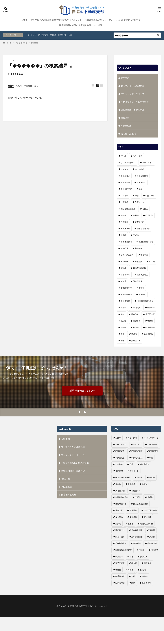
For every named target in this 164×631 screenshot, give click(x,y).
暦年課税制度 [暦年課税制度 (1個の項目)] (126, 287)
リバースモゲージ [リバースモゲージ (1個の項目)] (128, 162)
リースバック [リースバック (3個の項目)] (147, 162)
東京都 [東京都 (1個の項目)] (141, 287)
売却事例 (125, 77)
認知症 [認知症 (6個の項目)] (123, 320)
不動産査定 (126, 125)
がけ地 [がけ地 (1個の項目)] (123, 155)
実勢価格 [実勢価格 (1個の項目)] (124, 261)
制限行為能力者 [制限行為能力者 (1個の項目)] (143, 228)
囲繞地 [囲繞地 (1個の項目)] (136, 234)
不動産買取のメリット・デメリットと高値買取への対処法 (112, 20)
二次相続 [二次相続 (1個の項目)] (124, 195)
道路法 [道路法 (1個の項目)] (134, 333)
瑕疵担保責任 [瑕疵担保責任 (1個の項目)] (126, 294)
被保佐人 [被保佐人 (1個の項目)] (135, 313)
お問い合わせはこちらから (82, 390)
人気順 (19, 85)
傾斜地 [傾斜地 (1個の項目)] (136, 214)
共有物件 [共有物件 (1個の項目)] (124, 221)
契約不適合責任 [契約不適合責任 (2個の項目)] (127, 254)
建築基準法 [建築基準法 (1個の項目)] (125, 274)
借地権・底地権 (128, 133)
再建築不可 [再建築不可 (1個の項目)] (125, 228)
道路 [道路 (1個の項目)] (122, 333)
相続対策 (62, 35)
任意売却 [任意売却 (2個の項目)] (124, 201)
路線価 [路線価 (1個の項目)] (123, 326)
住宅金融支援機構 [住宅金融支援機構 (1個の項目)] (128, 208)
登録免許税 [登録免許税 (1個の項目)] (125, 300)
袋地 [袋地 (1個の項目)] (122, 313)
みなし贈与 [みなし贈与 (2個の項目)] (137, 155)
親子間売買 (43, 35)
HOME (24, 20)
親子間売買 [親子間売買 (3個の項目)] (150, 313)
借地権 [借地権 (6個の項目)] (123, 214)
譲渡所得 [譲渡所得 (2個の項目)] (136, 320)
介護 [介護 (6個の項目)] (137, 195)
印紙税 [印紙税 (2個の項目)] (123, 234)
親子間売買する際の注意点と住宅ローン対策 (80, 25)
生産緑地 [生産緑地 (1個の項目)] (142, 294)
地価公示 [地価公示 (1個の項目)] (124, 247)
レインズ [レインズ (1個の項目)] (124, 168)
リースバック (29, 35)
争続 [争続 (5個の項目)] (140, 188)
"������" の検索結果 (27, 43)
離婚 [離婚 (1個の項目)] (122, 340)
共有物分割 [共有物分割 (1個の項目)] (139, 221)
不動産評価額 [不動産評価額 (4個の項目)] (142, 175)
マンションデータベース (132, 93)
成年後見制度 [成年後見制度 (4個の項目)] (142, 274)
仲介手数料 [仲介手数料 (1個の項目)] (150, 195)
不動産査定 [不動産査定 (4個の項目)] (125, 175)
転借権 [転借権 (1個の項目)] (136, 326)
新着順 (11, 85)
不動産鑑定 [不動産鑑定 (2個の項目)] (141, 182)
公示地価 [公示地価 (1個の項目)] (149, 214)
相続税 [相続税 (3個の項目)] (123, 307)
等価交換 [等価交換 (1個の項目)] (136, 307)
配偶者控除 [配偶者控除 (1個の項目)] (148, 333)
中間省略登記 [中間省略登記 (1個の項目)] (126, 188)
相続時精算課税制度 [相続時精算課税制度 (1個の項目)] (145, 300)
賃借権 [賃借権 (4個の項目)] (150, 320)
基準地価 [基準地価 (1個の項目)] (138, 247)
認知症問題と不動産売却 (132, 109)
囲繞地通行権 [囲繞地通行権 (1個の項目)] (126, 241)
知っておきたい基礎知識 (132, 85)
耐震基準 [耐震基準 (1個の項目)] (151, 307)
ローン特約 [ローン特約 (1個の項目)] (139, 168)
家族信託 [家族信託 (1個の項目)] (138, 261)
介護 (70, 35)
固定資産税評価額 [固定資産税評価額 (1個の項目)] (146, 241)
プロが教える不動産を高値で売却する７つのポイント (56, 20)
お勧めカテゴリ (31, 85)
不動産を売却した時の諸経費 (135, 101)
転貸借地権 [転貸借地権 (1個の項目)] (150, 326)
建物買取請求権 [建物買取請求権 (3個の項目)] (139, 267)
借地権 (53, 35)
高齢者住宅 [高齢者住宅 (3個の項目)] (135, 340)
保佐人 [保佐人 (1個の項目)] (145, 208)
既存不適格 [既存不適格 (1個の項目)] (137, 280)
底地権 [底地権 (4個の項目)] (123, 267)
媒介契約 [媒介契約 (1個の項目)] (144, 254)
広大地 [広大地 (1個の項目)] (152, 261)
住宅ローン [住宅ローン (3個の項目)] (139, 201)
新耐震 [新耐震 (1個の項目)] (123, 280)
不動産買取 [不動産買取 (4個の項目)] (125, 182)
